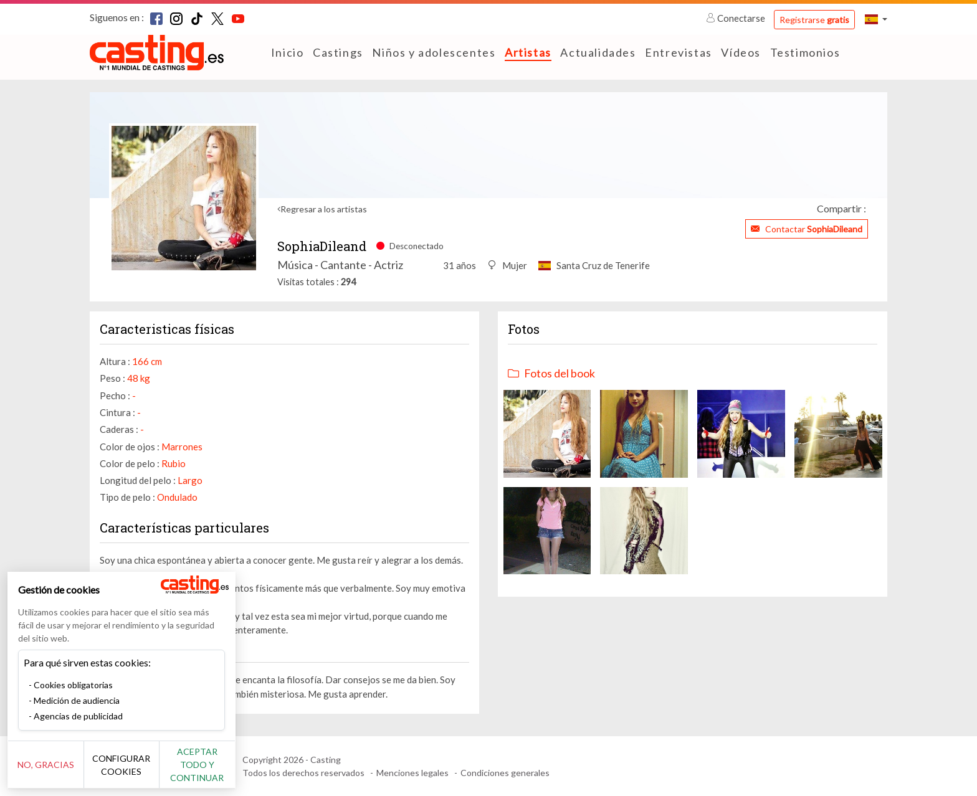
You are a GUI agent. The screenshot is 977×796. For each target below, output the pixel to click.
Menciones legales (412, 772)
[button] (876, 19)
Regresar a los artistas (323, 209)
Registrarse (814, 19)
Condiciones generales (505, 772)
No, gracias (51, 771)
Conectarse (736, 18)
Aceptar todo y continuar (225, 771)
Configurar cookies (139, 771)
